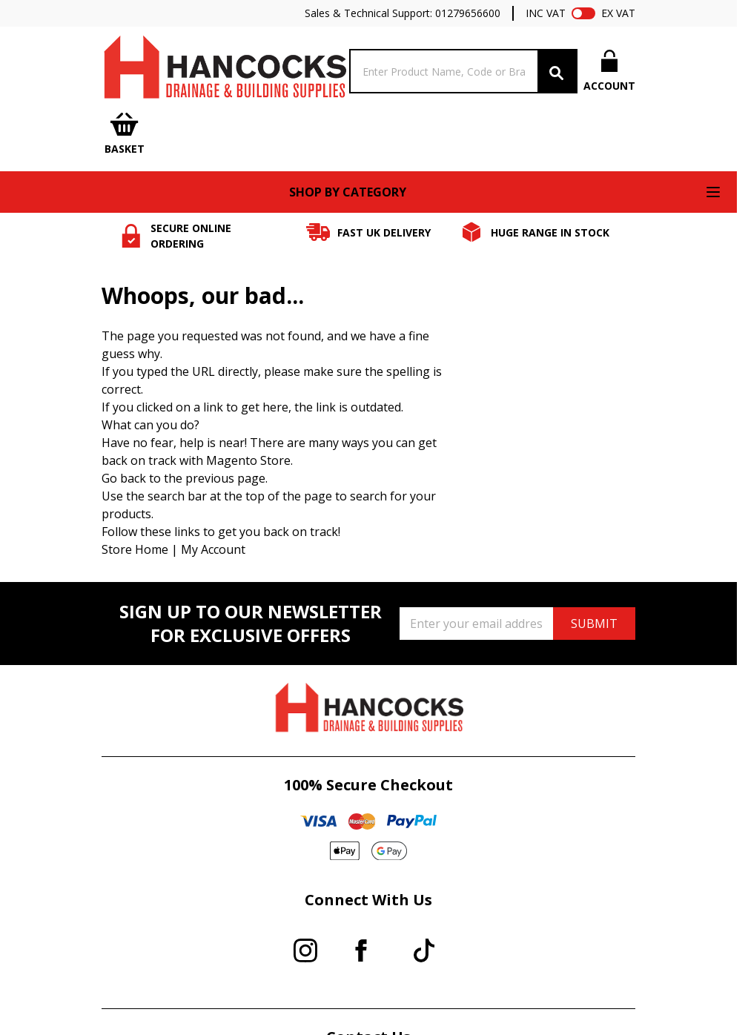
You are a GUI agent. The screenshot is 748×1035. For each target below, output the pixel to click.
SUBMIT (594, 623)
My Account (213, 549)
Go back (124, 478)
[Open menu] (713, 192)
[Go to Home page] (224, 71)
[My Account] (609, 71)
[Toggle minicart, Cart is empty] (125, 134)
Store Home (135, 549)
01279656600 (467, 13)
